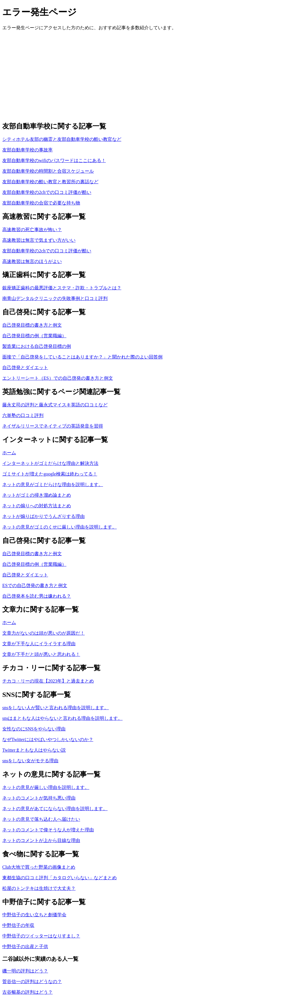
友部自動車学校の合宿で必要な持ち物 (41, 202)
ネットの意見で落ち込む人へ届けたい (41, 819)
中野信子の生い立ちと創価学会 (34, 914)
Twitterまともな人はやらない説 (34, 750)
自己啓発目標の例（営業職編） (34, 335)
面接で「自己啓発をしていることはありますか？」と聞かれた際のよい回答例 (82, 356)
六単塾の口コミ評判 (22, 415)
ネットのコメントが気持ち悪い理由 (39, 798)
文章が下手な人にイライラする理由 (39, 643)
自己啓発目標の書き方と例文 (32, 325)
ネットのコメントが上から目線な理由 (41, 840)
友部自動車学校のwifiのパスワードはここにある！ (54, 160)
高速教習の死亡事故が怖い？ (32, 229)
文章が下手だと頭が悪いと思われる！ (41, 654)
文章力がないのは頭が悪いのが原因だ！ (43, 633)
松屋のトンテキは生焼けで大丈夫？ (39, 888)
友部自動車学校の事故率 (27, 149)
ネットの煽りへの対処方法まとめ (36, 505)
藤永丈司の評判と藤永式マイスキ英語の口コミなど (55, 404)
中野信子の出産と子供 (25, 946)
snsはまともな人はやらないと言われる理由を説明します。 (62, 718)
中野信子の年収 (18, 925)
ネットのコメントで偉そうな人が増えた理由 (48, 829)
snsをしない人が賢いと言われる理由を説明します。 (55, 707)
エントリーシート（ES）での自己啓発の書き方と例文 (57, 378)
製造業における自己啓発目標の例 (36, 346)
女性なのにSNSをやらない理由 (34, 728)
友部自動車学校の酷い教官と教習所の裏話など (50, 181)
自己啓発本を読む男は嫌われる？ (36, 596)
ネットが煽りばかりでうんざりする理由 (43, 516)
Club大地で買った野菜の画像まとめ (38, 867)
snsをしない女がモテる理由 (30, 760)
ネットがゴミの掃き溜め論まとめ (36, 495)
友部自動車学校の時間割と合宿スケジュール (48, 171)
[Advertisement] (146, 76)
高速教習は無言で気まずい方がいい (39, 240)
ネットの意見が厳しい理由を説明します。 (45, 787)
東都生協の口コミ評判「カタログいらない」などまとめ (59, 877)
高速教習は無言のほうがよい (32, 261)
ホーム (9, 452)
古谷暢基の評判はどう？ (27, 992)
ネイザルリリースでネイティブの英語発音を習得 (52, 426)
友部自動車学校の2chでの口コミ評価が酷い (46, 192)
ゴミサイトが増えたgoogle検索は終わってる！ (49, 473)
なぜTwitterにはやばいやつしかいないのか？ (47, 739)
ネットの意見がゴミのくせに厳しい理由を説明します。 (59, 527)
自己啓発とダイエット (25, 367)
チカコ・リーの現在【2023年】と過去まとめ (48, 681)
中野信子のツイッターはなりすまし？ (41, 935)
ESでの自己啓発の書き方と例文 (34, 585)
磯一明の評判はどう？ (25, 970)
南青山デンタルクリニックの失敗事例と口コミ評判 (55, 298)
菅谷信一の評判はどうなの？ (32, 981)
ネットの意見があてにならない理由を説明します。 (55, 808)
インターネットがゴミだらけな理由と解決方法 (50, 463)
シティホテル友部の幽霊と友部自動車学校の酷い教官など (61, 139)
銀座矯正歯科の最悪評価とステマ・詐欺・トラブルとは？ (61, 287)
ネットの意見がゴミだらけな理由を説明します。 (52, 484)
